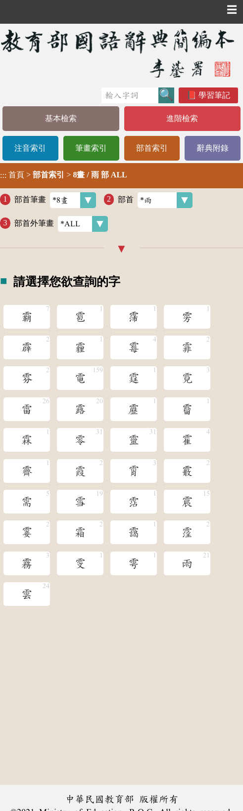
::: (3, 175)
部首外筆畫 (61, 224)
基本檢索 (61, 118)
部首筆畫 (55, 200)
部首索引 (152, 148)
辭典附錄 (213, 148)
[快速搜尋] (129, 95)
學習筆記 (214, 95)
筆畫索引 (91, 148)
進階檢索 (182, 118)
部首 (155, 200)
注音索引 (30, 148)
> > (63, 175)
